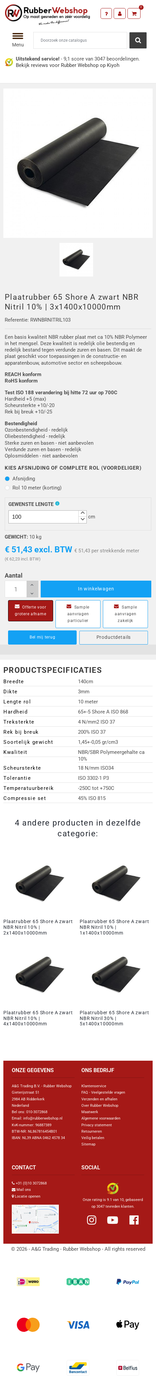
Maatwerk (89, 1112)
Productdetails (113, 637)
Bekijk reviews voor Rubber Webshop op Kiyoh (67, 65)
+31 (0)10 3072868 (31, 1183)
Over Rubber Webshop (99, 1105)
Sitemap (88, 1144)
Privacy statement (96, 1125)
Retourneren (91, 1131)
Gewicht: (16, 537)
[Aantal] (21, 589)
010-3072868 (36, 1112)
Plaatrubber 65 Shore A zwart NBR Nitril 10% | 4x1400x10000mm (38, 1018)
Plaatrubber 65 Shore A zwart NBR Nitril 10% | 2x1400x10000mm (38, 927)
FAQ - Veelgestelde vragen (103, 1092)
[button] (82, 514)
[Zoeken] (80, 40)
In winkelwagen (96, 588)
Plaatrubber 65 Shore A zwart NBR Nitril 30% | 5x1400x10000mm (114, 1018)
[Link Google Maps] (35, 1216)
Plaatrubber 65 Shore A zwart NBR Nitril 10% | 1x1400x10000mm (114, 927)
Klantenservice (93, 1086)
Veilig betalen (92, 1138)
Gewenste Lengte (30, 504)
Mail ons (23, 1190)
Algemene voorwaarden (100, 1118)
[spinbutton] (47, 517)
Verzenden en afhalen (99, 1099)
